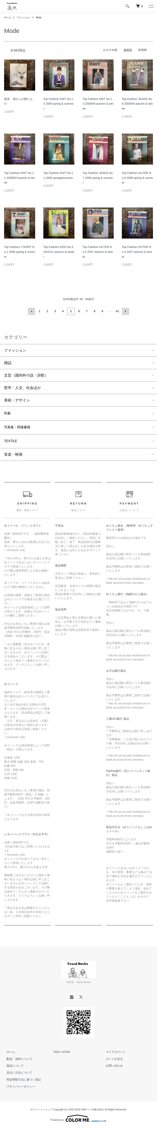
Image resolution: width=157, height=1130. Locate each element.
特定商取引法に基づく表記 (21, 1081)
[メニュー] (151, 6)
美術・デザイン (17, 400)
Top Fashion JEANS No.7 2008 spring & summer (98, 177)
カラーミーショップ (41, 1111)
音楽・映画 (13, 456)
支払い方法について (17, 1074)
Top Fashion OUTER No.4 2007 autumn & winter (137, 251)
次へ (125, 311)
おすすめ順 (110, 50)
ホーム (7, 17)
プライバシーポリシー (18, 1088)
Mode (41, 17)
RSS (57, 1053)
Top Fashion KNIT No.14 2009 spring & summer (58, 103)
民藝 (7, 413)
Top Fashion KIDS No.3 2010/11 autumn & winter (58, 251)
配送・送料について (17, 1060)
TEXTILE (11, 443)
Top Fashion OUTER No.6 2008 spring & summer (137, 177)
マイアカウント (113, 1053)
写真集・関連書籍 (19, 428)
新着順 (142, 50)
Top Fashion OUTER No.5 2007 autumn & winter (98, 251)
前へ (32, 311)
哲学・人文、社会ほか (22, 387)
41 (117, 311)
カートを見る (111, 1060)
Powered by (78, 1120)
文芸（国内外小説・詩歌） (26, 375)
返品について (12, 1067)
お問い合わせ (111, 1067)
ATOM (66, 1053)
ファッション (24, 17)
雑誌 (7, 362)
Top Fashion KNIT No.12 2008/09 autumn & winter (19, 177)
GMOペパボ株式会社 (92, 1111)
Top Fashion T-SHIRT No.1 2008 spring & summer (19, 251)
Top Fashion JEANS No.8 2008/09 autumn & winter (137, 103)
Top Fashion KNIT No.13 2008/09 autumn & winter (98, 103)
